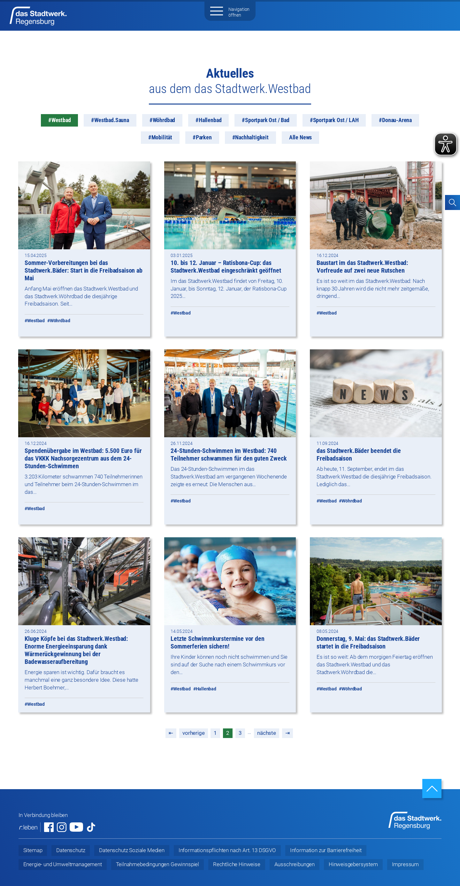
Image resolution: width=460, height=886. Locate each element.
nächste (266, 733)
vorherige (193, 733)
